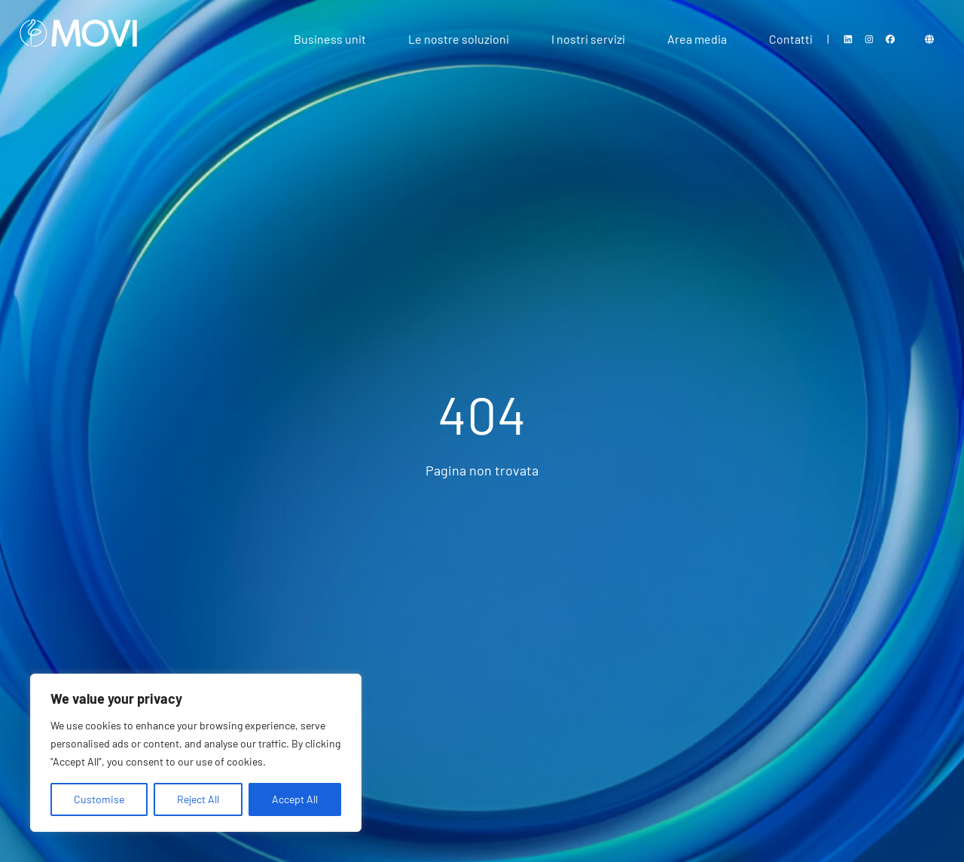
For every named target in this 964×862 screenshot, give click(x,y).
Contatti (791, 39)
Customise (99, 799)
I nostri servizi (588, 39)
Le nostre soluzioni (458, 39)
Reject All (198, 799)
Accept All (295, 799)
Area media (697, 39)
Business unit (330, 39)
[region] (196, 753)
